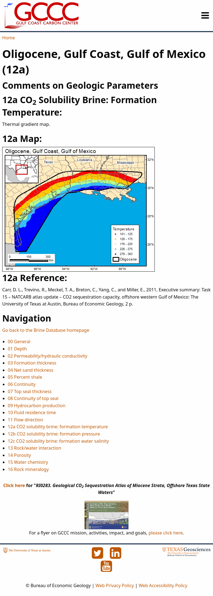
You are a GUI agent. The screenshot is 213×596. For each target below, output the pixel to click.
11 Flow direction (25, 420)
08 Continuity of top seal (33, 398)
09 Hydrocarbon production (36, 406)
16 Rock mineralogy (28, 469)
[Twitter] (98, 556)
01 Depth (17, 349)
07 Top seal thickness (30, 391)
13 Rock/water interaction (34, 448)
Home (8, 38)
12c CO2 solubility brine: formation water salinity (58, 441)
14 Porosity (19, 455)
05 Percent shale (25, 377)
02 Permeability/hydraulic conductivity (47, 356)
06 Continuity (22, 384)
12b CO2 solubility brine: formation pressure (54, 434)
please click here (165, 533)
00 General (19, 341)
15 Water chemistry (28, 462)
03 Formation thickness (32, 363)
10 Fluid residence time (32, 412)
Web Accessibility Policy (163, 585)
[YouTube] (106, 569)
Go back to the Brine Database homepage (45, 330)
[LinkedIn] (115, 556)
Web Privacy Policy (114, 585)
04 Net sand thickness (30, 370)
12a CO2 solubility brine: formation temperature (58, 427)
